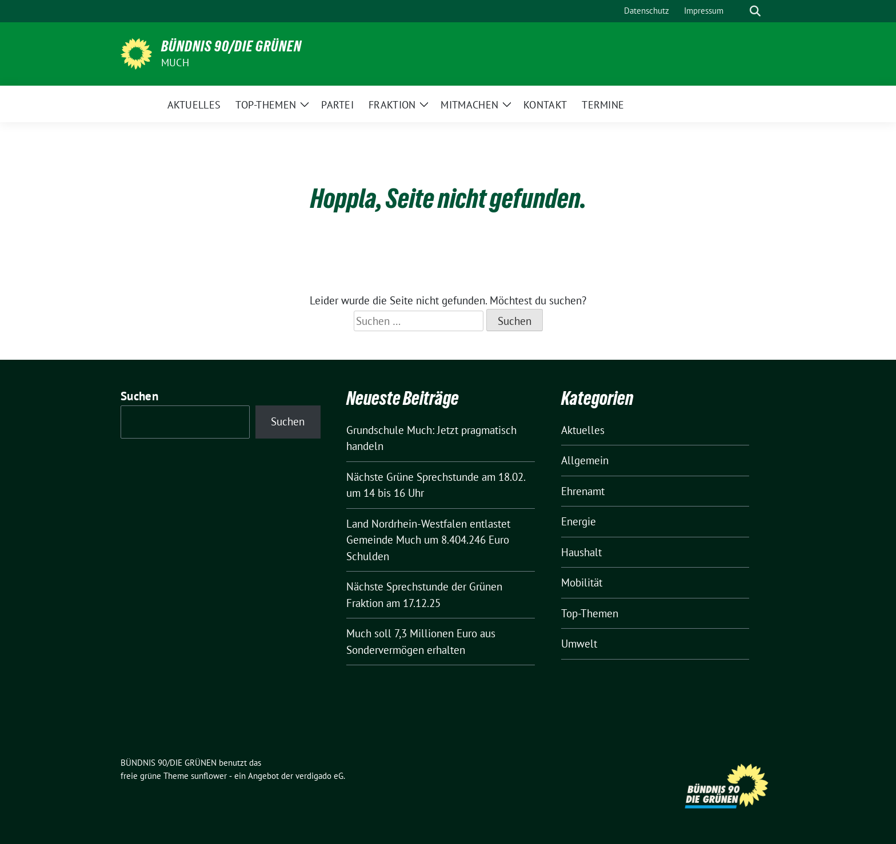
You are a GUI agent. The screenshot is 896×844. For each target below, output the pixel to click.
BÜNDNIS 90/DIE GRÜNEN (231, 46)
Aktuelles (583, 430)
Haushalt (581, 552)
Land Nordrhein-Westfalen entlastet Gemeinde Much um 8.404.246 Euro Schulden (428, 540)
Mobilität (581, 582)
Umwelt (579, 643)
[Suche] (739, 11)
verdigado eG (319, 775)
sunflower (209, 775)
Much (175, 62)
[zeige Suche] (755, 11)
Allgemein (585, 460)
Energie (578, 521)
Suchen (139, 396)
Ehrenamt (583, 491)
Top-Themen (589, 613)
